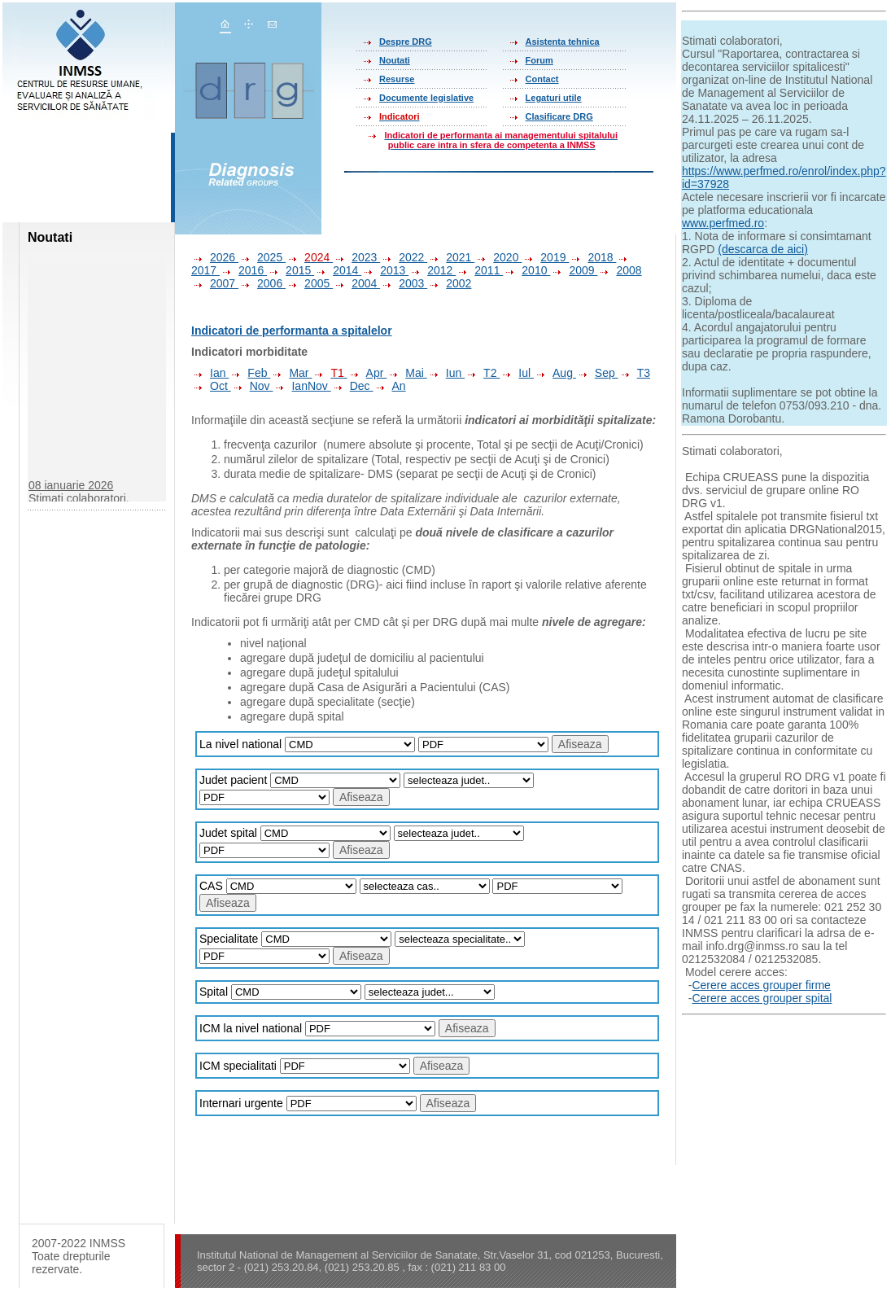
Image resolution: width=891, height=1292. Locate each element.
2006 (262, 283)
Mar (291, 372)
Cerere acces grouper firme (761, 985)
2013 (384, 270)
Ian (210, 372)
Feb (249, 372)
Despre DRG (405, 41)
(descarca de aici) (763, 249)
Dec (352, 385)
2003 (403, 283)
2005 (309, 283)
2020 (498, 257)
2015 (290, 270)
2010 (526, 270)
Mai (406, 372)
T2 (482, 372)
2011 (479, 270)
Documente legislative (426, 98)
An (389, 385)
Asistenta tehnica (563, 41)
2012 (432, 270)
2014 (337, 270)
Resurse (396, 79)
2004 (356, 283)
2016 (243, 270)
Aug (555, 372)
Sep (597, 372)
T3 (634, 372)
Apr (367, 372)
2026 (214, 257)
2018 (592, 257)
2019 (545, 257)
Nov (252, 385)
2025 (262, 257)
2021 (450, 257)
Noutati (394, 60)
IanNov (301, 385)
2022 (403, 257)
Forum (539, 60)
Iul (517, 372)
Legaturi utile (554, 98)
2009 (573, 270)
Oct (211, 385)
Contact (542, 79)
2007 (214, 283)
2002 (449, 283)
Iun (446, 372)
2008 (619, 270)
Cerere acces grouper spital (762, 998)
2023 (356, 257)
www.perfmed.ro (723, 223)
